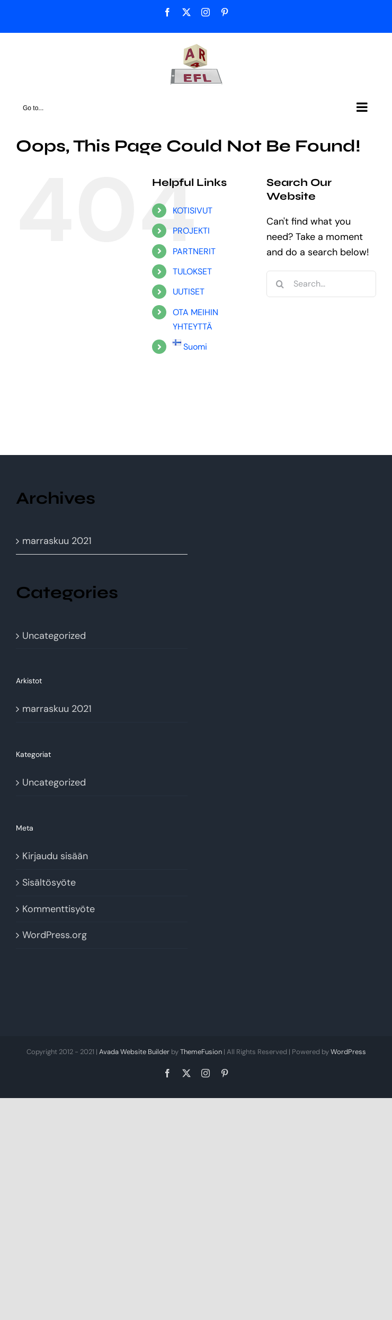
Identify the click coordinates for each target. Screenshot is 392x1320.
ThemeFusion (201, 1051)
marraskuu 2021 (57, 540)
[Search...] (321, 284)
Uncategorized (54, 635)
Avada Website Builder (134, 1051)
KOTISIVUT (192, 210)
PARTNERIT (194, 251)
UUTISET (188, 291)
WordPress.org (54, 935)
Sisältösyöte (49, 882)
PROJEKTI (191, 230)
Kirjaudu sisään (55, 856)
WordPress (348, 1051)
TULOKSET (192, 271)
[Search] (279, 284)
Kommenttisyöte (58, 909)
